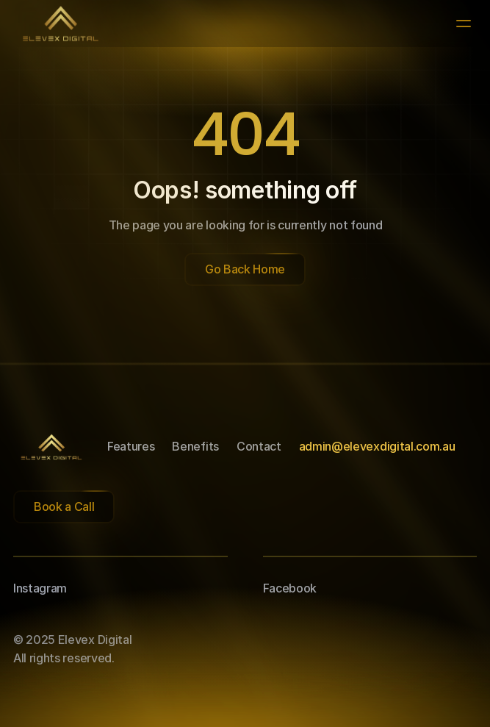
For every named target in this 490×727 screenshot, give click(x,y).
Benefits (195, 446)
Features (130, 446)
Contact (259, 446)
